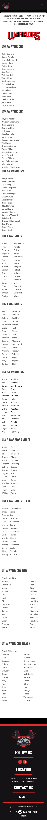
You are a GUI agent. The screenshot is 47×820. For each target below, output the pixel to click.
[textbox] (23, 28)
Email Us (22, 797)
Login (23, 815)
